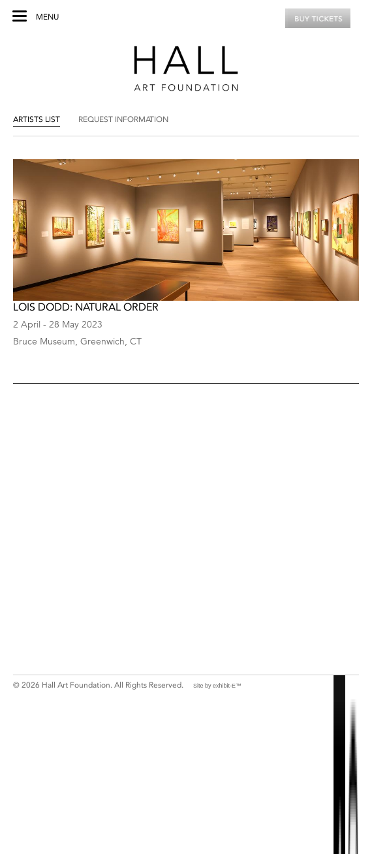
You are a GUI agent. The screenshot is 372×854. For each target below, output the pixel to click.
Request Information (123, 119)
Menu (47, 17)
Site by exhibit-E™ (217, 685)
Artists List (36, 119)
